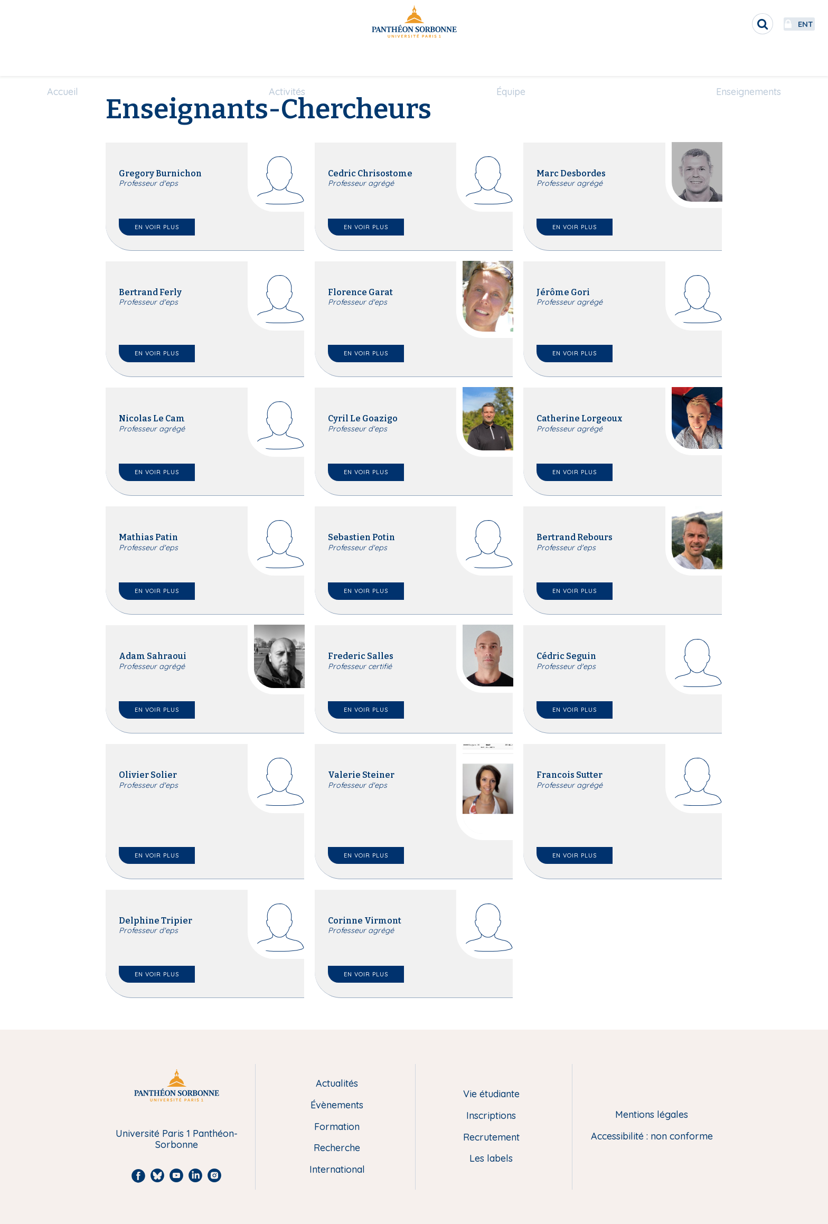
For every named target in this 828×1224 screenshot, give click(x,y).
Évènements (336, 1105)
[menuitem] (62, 62)
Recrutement (491, 1137)
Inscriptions (491, 1116)
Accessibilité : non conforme (652, 1136)
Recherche (337, 1148)
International (337, 1169)
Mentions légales (651, 1115)
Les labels (491, 1158)
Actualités (337, 1083)
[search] (725, 23)
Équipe (510, 61)
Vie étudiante (491, 1094)
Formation (337, 1127)
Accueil (62, 61)
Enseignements (748, 61)
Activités (287, 61)
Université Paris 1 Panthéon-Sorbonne (177, 1139)
